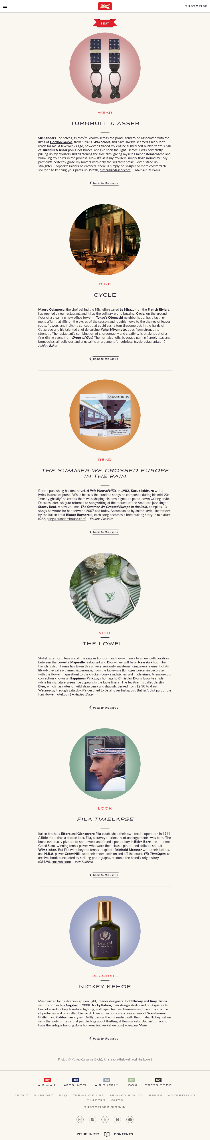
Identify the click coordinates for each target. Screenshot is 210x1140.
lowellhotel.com (58, 694)
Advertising (182, 1095)
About (21, 1095)
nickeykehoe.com (110, 1025)
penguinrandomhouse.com (66, 518)
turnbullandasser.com (115, 169)
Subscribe (196, 6)
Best (105, 23)
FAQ (63, 1095)
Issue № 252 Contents (105, 1134)
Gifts (117, 1100)
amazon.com (61, 861)
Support (44, 1095)
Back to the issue (105, 183)
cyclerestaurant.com (149, 341)
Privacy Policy (126, 1095)
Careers (96, 1100)
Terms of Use (88, 1095)
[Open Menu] (5, 6)
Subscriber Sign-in (105, 1107)
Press (155, 1095)
